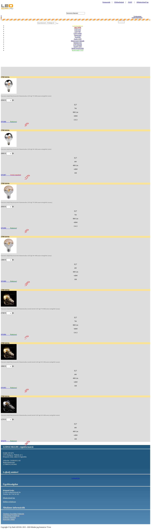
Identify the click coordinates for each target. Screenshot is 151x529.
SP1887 (11, 175)
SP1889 (9, 281)
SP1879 (9, 441)
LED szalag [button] (77, 33)
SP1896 (9, 334)
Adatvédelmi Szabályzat (11, 516)
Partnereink (106, 2)
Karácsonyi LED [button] (77, 50)
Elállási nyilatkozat (9, 502)
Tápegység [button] (77, 35)
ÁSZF (130, 2)
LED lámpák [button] (77, 45)
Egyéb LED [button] (78, 46)
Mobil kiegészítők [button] (78, 48)
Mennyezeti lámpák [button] (77, 41)
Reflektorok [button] (78, 43)
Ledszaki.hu (75, 478)
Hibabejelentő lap (142, 2)
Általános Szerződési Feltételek (13, 514)
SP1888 (9, 122)
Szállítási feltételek (9, 517)
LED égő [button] (78, 31)
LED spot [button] (77, 29)
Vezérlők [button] (78, 37)
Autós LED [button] (77, 39)
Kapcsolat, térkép (9, 519)
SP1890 (9, 228)
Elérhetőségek (119, 2)
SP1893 (9, 388)
